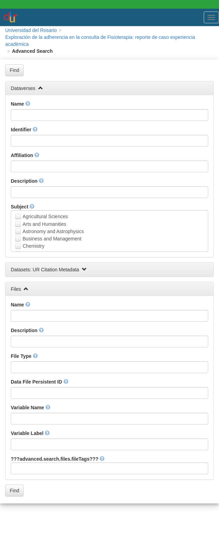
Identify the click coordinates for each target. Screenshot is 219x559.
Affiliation (25, 155)
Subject (22, 206)
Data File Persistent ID (39, 382)
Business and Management (52, 238)
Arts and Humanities (44, 224)
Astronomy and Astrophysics (53, 231)
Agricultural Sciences (45, 216)
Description (27, 181)
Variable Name (30, 407)
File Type (24, 356)
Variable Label (30, 433)
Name (20, 104)
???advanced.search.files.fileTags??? (57, 459)
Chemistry (33, 246)
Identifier (24, 129)
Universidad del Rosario (31, 30)
